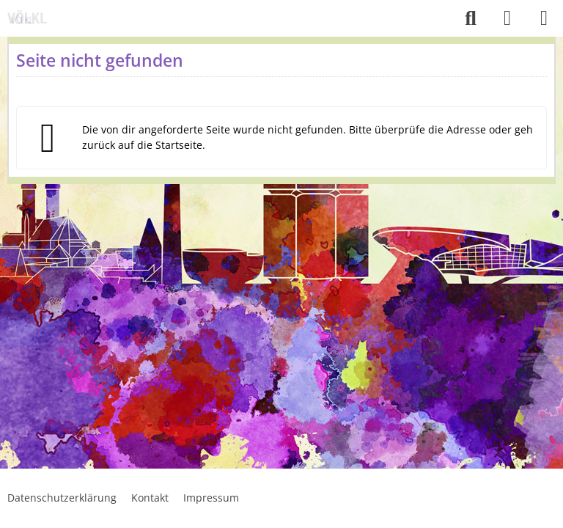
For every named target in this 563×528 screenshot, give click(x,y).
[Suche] (470, 18)
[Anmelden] (507, 18)
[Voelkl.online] (29, 18)
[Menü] (544, 18)
